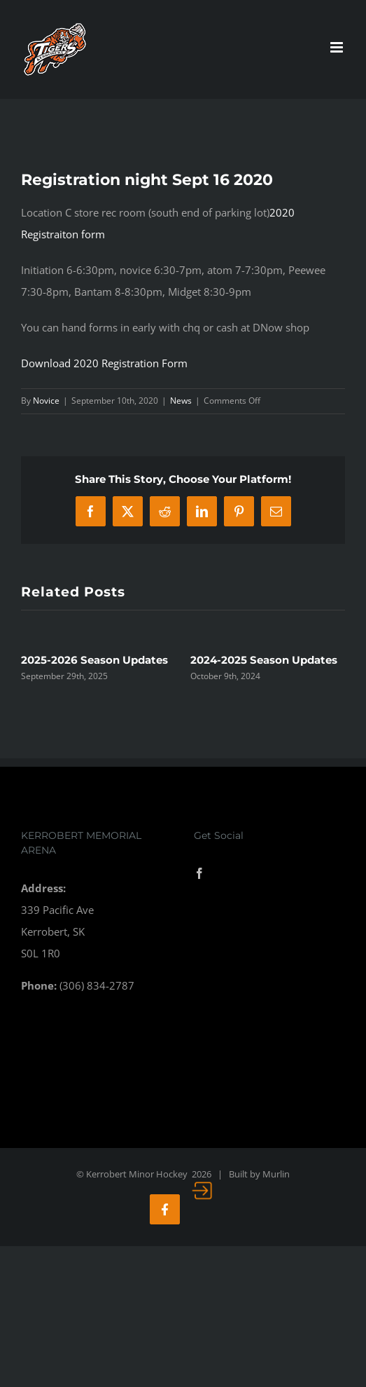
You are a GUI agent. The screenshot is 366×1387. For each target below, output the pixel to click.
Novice (46, 400)
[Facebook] (199, 873)
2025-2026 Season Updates (94, 660)
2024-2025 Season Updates (263, 660)
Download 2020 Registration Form (104, 363)
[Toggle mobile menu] (337, 47)
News (181, 400)
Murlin (276, 1174)
